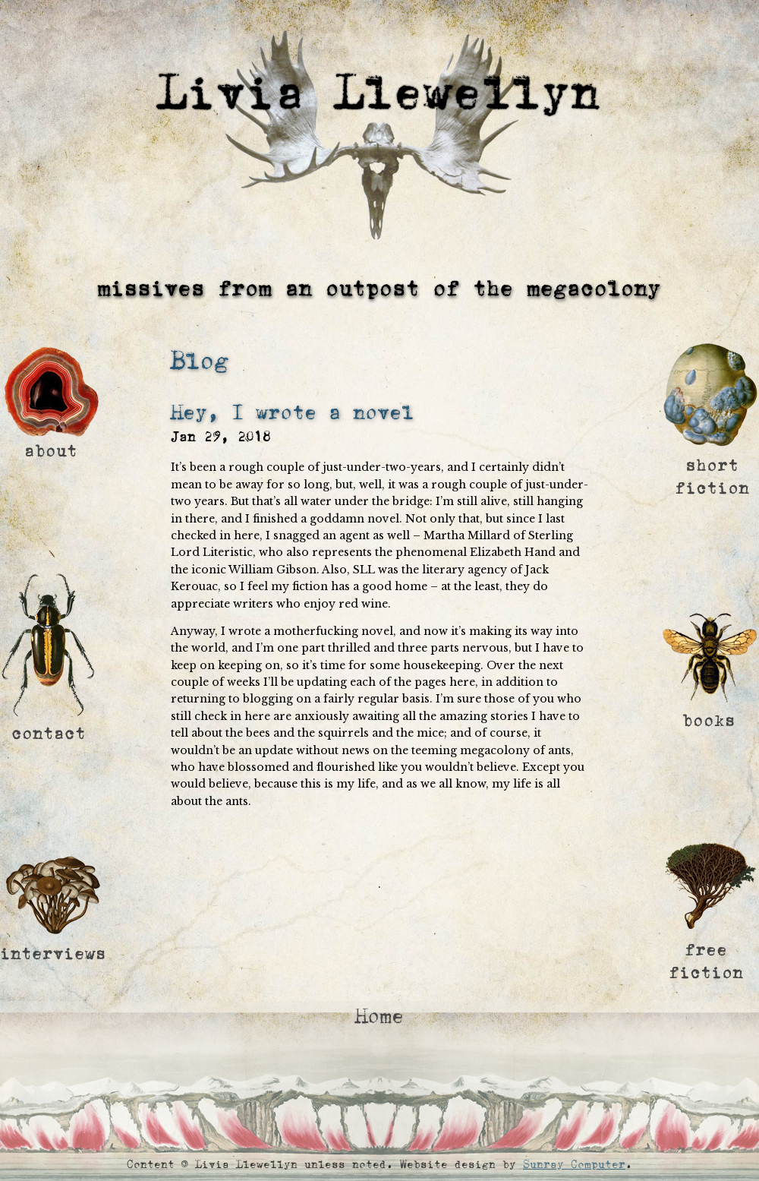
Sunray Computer (574, 1164)
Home (379, 1016)
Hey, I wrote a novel (292, 413)
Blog (199, 361)
